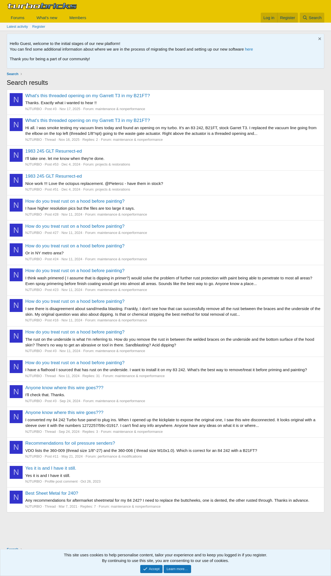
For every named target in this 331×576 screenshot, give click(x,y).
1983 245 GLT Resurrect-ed (53, 151)
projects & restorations (112, 164)
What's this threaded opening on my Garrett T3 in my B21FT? (87, 95)
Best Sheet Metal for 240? (51, 493)
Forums (17, 17)
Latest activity (17, 26)
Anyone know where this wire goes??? (64, 387)
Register (38, 26)
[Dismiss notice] (319, 39)
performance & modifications (120, 456)
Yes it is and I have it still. (50, 468)
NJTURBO (33, 109)
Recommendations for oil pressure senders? (70, 443)
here (249, 49)
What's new (47, 17)
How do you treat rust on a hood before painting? (75, 201)
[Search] (312, 18)
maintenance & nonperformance (120, 109)
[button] (29, 18)
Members (77, 17)
